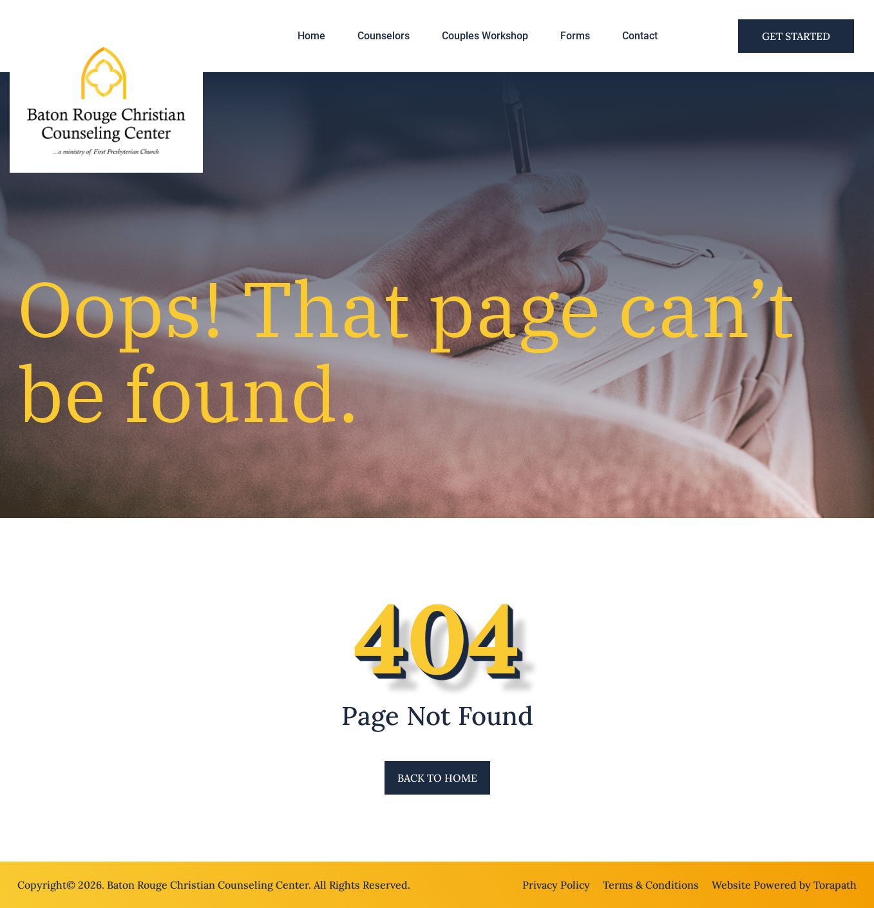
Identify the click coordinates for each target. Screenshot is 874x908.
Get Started (796, 36)
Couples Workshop (485, 36)
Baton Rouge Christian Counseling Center (208, 884)
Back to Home (437, 777)
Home (311, 36)
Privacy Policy (556, 884)
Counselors (383, 36)
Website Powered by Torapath (784, 884)
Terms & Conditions (651, 884)
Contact (640, 36)
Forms (575, 36)
